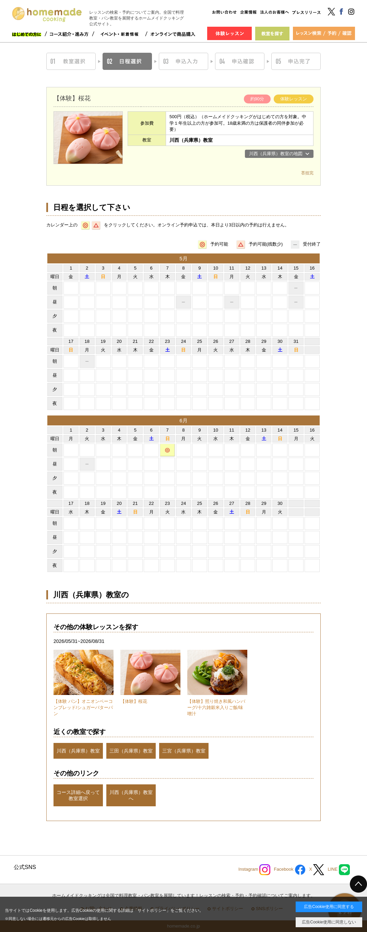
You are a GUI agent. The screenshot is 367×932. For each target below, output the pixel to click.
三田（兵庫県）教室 (131, 751)
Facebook (290, 869)
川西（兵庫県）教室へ (131, 795)
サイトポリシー (152, 910)
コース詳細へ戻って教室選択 (78, 795)
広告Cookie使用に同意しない (329, 922)
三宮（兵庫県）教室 (183, 751)
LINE (339, 869)
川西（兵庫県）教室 (78, 751)
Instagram (254, 869)
